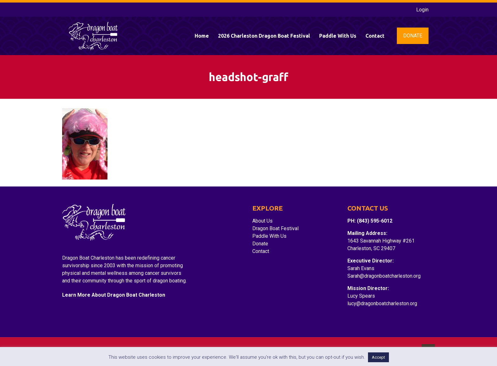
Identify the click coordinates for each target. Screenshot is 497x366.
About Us (262, 221)
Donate (260, 244)
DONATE (412, 36)
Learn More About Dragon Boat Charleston (113, 295)
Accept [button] (378, 357)
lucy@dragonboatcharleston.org (382, 303)
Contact (260, 251)
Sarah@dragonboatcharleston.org (384, 276)
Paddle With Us (269, 236)
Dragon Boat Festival (275, 228)
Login (422, 10)
